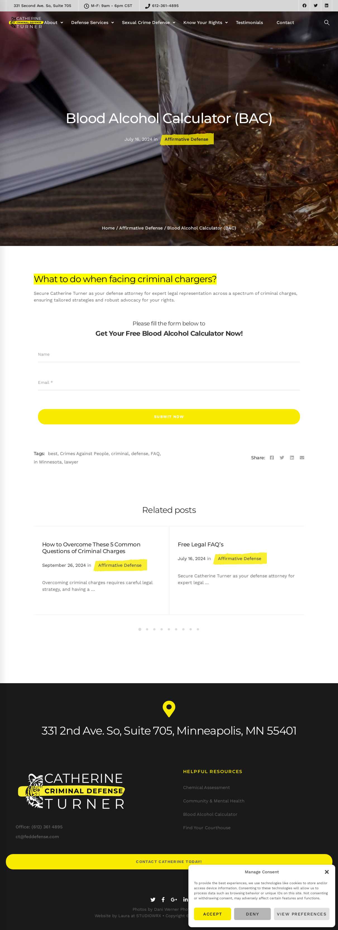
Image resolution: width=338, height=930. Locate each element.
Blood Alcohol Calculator (210, 814)
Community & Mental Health (213, 801)
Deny (252, 914)
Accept (212, 914)
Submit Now (169, 416)
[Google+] (174, 900)
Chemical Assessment (206, 787)
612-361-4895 (162, 6)
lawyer (71, 462)
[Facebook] (272, 458)
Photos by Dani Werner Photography (169, 909)
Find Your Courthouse (207, 827)
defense (139, 453)
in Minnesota (48, 462)
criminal (120, 453)
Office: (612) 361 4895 (39, 826)
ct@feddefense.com (37, 836)
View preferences (302, 914)
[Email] (302, 458)
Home (108, 228)
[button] (327, 872)
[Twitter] (281, 458)
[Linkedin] (292, 458)
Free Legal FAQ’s (201, 544)
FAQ (155, 453)
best (52, 453)
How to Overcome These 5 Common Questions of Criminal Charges (91, 547)
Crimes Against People (84, 453)
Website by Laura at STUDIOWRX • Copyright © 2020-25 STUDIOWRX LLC (169, 915)
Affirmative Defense (186, 139)
